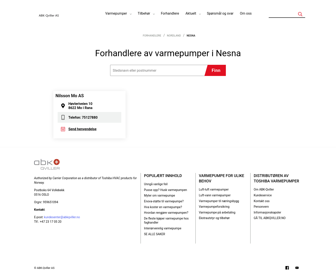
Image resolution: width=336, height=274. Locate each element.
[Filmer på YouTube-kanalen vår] (297, 268)
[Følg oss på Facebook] (287, 268)
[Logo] (49, 13)
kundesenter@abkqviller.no (62, 217)
